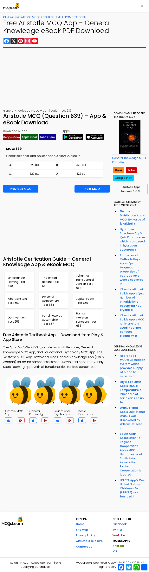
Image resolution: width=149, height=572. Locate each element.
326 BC (34, 165)
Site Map (82, 530)
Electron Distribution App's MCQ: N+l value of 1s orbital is (132, 217)
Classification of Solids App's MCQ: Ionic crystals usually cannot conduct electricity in (132, 325)
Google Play (123, 178)
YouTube (119, 535)
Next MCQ (92, 189)
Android (118, 546)
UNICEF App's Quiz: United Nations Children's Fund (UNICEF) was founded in (133, 488)
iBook (118, 170)
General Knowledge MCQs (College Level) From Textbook (45, 17)
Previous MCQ (21, 189)
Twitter (117, 530)
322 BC (81, 174)
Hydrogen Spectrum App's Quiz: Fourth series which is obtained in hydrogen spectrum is (133, 239)
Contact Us (84, 547)
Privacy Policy (85, 535)
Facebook (120, 524)
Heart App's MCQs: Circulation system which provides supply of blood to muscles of (132, 366)
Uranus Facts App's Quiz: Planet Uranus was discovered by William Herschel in (132, 418)
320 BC (34, 174)
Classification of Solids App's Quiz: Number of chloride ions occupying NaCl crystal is (132, 299)
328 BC (81, 165)
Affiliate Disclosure (89, 541)
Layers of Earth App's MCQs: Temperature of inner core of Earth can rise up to (132, 392)
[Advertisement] (74, 78)
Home (80, 524)
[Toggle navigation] (142, 6)
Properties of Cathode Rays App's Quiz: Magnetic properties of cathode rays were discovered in (132, 269)
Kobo (131, 170)
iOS (115, 551)
